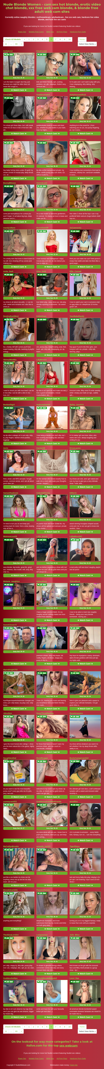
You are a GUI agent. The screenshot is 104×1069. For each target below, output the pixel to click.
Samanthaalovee (10, 493)
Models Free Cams (36, 32)
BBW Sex (50, 32)
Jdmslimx (7, 713)
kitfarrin (73, 493)
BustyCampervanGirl (79, 758)
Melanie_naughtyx (11, 581)
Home (82, 39)
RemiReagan (42, 758)
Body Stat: (18, 78)
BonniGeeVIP (42, 228)
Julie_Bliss (74, 935)
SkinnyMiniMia (9, 360)
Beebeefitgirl (9, 405)
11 (6, 44)
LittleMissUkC (76, 536)
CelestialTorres (43, 493)
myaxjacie (74, 625)
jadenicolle (74, 51)
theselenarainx (76, 713)
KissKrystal (41, 51)
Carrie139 (40, 448)
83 (16, 44)
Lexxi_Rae (74, 978)
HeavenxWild (75, 670)
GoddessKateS (43, 95)
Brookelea (74, 890)
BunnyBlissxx (9, 183)
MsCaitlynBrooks (11, 846)
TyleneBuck (75, 581)
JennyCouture (76, 183)
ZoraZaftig (7, 95)
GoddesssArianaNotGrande (48, 801)
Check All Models (13, 39)
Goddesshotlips (10, 978)
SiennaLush (41, 183)
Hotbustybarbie (43, 405)
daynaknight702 (10, 670)
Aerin (5, 448)
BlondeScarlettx (10, 890)
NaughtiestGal (9, 758)
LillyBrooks (41, 360)
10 (70, 39)
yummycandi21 (10, 801)
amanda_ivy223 (43, 846)
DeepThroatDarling (44, 713)
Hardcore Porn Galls (78, 32)
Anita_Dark (8, 271)
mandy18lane (9, 228)
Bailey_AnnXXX (77, 405)
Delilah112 (8, 51)
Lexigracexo (42, 935)
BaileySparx (41, 625)
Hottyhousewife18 (78, 95)
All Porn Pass (62, 32)
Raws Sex (22, 32)
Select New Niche (87, 44)
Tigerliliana (75, 846)
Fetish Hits (74, 1065)
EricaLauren (75, 448)
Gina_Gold (41, 271)
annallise (74, 801)
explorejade (8, 139)
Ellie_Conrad (75, 271)
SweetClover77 (10, 625)
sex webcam (68, 1045)
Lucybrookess (42, 670)
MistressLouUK (10, 536)
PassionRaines (43, 890)
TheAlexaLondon (11, 935)
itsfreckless (41, 581)
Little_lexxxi (41, 536)
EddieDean (41, 316)
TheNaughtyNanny (78, 139)
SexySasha (75, 360)
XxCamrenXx (75, 228)
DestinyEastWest (11, 316)
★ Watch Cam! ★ (19, 90)
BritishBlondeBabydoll (46, 978)
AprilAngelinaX (43, 139)
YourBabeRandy (77, 316)
